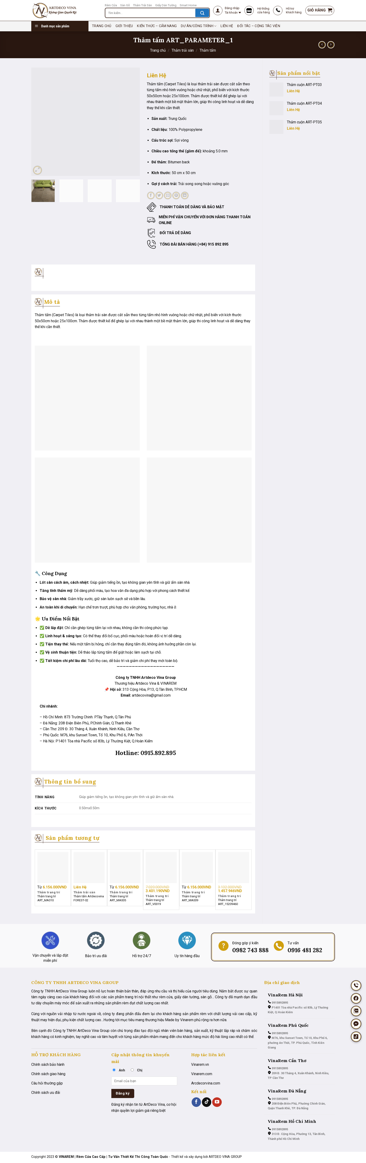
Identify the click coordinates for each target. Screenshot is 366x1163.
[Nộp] (202, 13)
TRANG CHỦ (101, 26)
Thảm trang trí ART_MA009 (191, 898)
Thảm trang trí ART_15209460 (228, 902)
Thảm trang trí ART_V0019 (155, 902)
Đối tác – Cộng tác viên (258, 26)
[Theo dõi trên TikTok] (206, 1102)
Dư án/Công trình (198, 26)
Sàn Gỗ (125, 5)
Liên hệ (227, 26)
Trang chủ (158, 50)
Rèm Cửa (111, 5)
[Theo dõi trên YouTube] (217, 1102)
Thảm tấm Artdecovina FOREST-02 (89, 898)
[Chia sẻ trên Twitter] (159, 195)
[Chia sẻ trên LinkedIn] (185, 195)
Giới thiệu (124, 26)
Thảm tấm (208, 50)
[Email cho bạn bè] (168, 195)
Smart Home (188, 5)
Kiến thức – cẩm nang (157, 26)
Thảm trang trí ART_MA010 (46, 898)
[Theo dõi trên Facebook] (196, 1102)
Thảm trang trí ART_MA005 (119, 898)
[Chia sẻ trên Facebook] (151, 195)
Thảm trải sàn (183, 50)
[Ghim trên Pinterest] (176, 195)
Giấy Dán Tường (165, 5)
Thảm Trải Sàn (142, 5)
